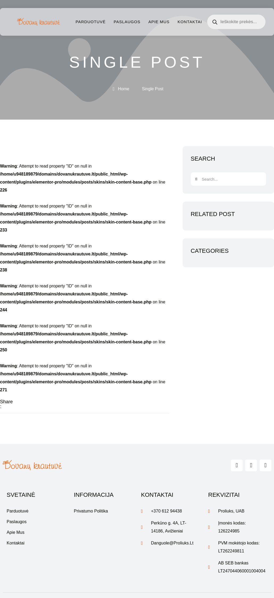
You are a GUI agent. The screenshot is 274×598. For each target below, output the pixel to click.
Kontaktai (190, 21)
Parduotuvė (91, 21)
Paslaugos (127, 21)
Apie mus (159, 21)
